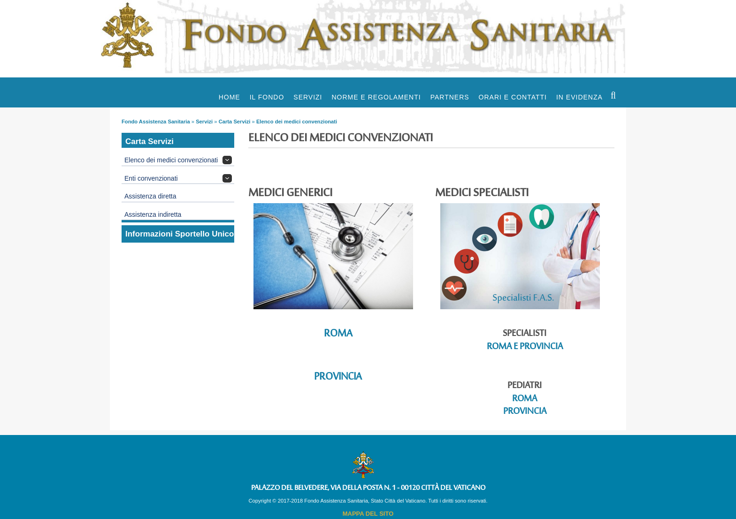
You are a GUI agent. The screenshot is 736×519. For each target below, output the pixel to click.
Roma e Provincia (525, 347)
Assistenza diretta (150, 196)
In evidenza (579, 97)
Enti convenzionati (151, 178)
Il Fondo (267, 97)
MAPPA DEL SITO (368, 513)
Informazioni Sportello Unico (179, 233)
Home (229, 97)
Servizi (307, 97)
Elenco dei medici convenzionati (296, 121)
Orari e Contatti (513, 97)
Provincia (338, 377)
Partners (449, 97)
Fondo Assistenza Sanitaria (156, 121)
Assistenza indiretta (152, 214)
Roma (338, 334)
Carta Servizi (235, 121)
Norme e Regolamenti (376, 97)
